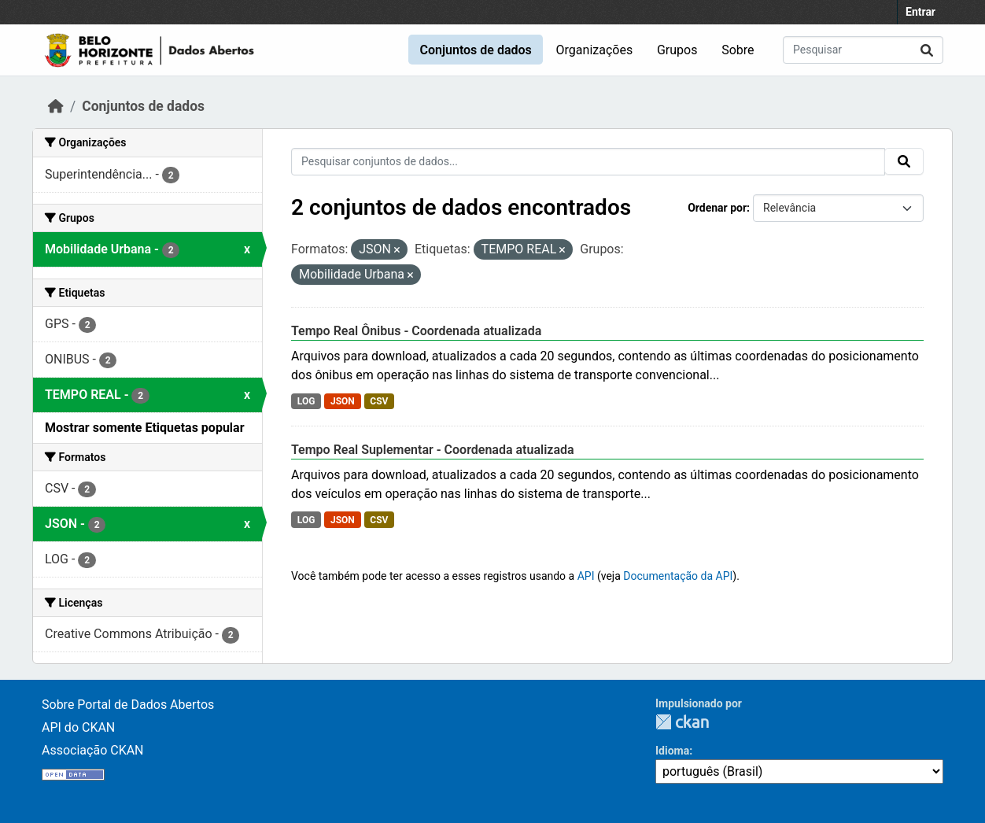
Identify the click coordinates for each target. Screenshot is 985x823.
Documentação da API (677, 576)
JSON (342, 401)
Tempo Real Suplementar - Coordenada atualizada (432, 449)
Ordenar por (717, 207)
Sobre (737, 49)
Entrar (920, 12)
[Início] (56, 106)
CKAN (682, 722)
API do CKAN (78, 727)
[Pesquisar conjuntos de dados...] (863, 50)
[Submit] (926, 50)
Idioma (672, 750)
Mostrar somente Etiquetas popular (145, 427)
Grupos (677, 49)
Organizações (594, 49)
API (586, 576)
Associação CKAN (93, 750)
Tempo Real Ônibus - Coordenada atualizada (416, 330)
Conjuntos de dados (475, 49)
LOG (306, 401)
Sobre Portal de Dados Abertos (128, 704)
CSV (379, 401)
